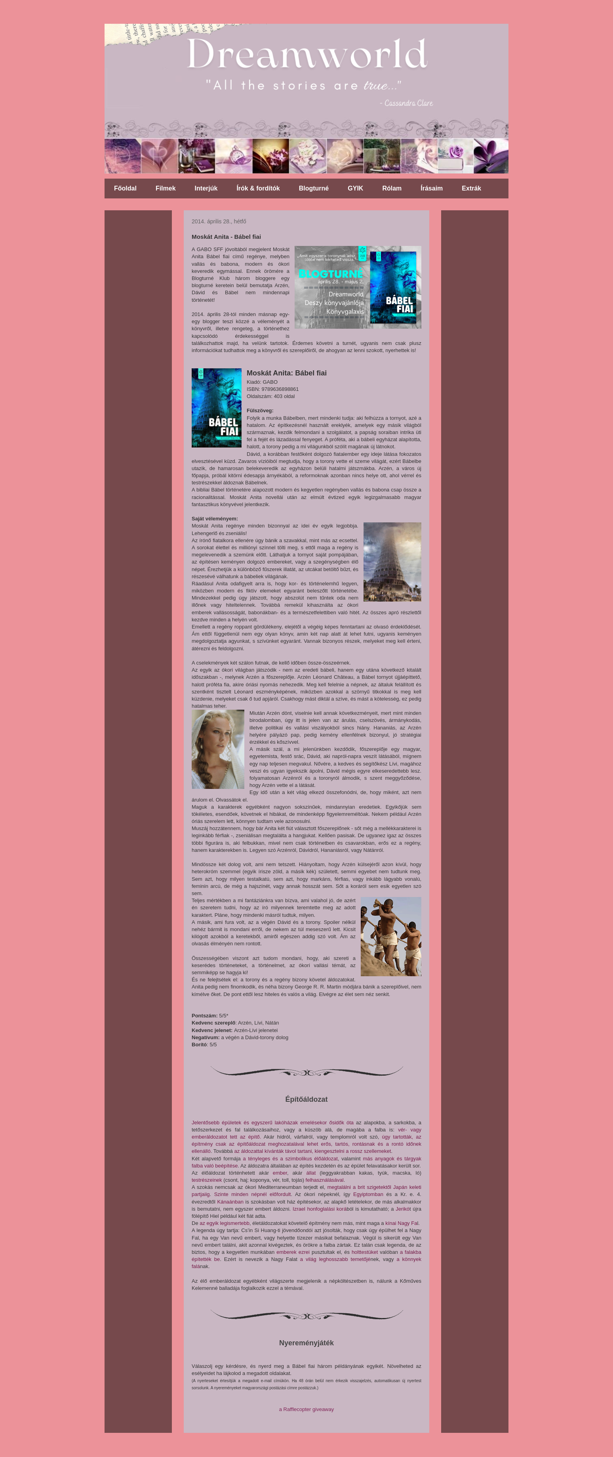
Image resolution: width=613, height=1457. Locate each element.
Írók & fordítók (258, 188)
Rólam (392, 188)
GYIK (355, 188)
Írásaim (432, 188)
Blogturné (314, 188)
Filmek (166, 188)
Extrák (471, 188)
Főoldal (125, 188)
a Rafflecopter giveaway (306, 1409)
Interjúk (206, 188)
